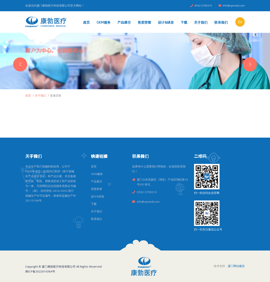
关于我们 (201, 22)
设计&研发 (166, 22)
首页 (86, 22)
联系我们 (221, 22)
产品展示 (124, 22)
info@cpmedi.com (234, 5)
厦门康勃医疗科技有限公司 (59, 266)
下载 (184, 22)
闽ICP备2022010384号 (40, 271)
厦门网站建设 (236, 266)
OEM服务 (104, 22)
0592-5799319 (203, 5)
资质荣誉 (144, 22)
